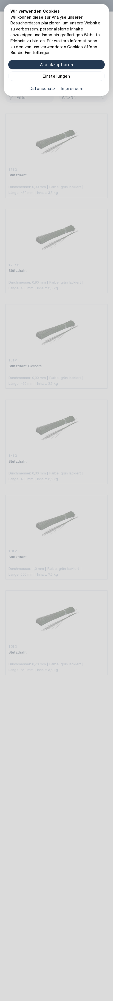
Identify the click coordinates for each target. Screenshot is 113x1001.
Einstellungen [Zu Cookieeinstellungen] (56, 76)
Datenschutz (43, 88)
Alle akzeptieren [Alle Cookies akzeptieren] (56, 64)
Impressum (72, 88)
